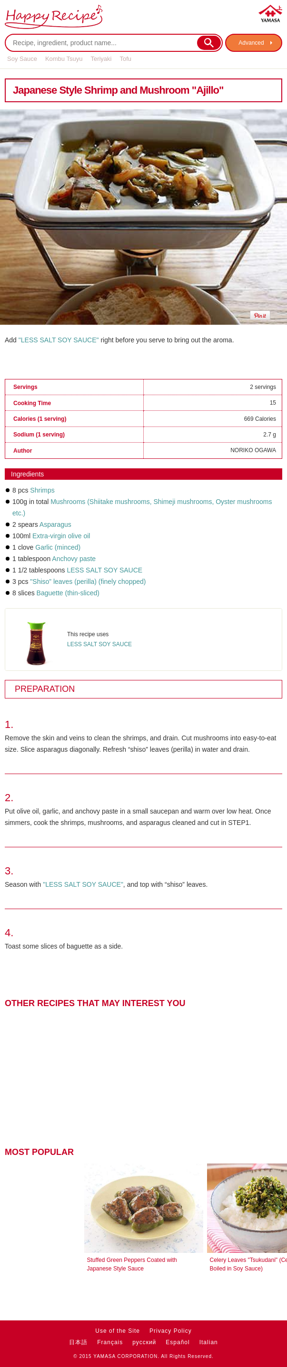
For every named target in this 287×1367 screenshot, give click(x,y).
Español (177, 1342)
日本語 (78, 1342)
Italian (208, 1342)
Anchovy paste (74, 558)
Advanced (251, 42)
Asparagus (55, 524)
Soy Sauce (22, 58)
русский (144, 1342)
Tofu (125, 58)
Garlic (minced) (57, 547)
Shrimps (42, 490)
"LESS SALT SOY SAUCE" (59, 340)
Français (110, 1342)
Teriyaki (100, 58)
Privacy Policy (170, 1331)
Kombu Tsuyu (64, 58)
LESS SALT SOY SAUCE (104, 570)
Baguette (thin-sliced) (68, 593)
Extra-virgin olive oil (61, 536)
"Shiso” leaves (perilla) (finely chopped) (88, 581)
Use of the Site (117, 1331)
